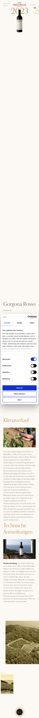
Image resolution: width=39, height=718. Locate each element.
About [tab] (32, 323)
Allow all (19, 388)
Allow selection (19, 394)
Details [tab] (19, 323)
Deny (19, 400)
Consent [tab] (7, 323)
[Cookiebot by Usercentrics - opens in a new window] (28, 317)
